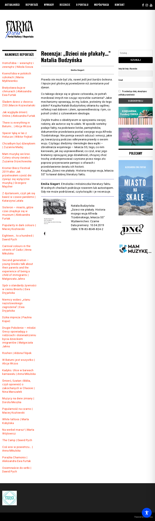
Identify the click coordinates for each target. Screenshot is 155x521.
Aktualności (12, 5)
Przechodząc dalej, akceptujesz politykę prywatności (133, 93)
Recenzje (65, 5)
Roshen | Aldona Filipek (17, 353)
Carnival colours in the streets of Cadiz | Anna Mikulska (16, 249)
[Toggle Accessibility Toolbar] (147, 513)
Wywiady (49, 5)
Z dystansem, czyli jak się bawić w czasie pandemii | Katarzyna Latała (19, 197)
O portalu (82, 5)
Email (121, 79)
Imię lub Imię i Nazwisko (128, 68)
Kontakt (120, 5)
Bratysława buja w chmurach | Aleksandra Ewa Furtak (16, 91)
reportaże (32, 5)
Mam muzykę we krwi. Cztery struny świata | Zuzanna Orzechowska (16, 157)
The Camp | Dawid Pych (17, 440)
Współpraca (101, 5)
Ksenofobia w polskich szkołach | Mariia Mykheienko (16, 77)
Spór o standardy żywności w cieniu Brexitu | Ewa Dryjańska (19, 289)
